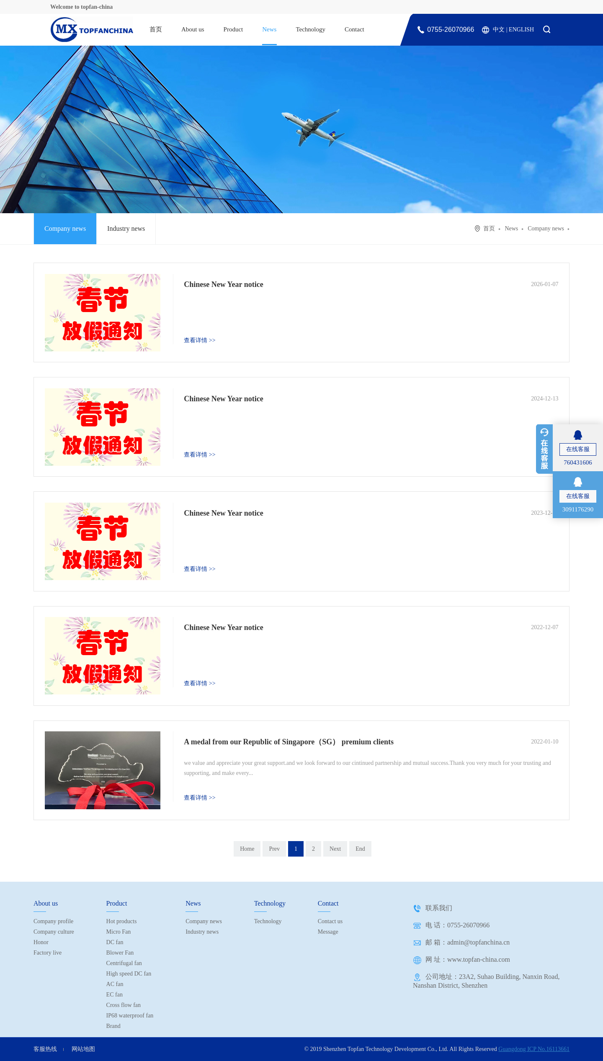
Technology (310, 29)
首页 (155, 29)
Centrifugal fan (124, 963)
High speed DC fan (129, 974)
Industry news (126, 228)
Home (247, 849)
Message (328, 932)
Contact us (330, 921)
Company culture (54, 932)
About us (192, 29)
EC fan (114, 994)
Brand (113, 1026)
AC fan (115, 984)
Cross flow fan (123, 1005)
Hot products (121, 921)
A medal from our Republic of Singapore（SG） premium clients (289, 742)
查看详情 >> (199, 340)
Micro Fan (118, 932)
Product (233, 29)
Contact (354, 29)
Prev (274, 849)
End (360, 849)
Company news (65, 228)
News (269, 29)
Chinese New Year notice (223, 284)
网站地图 (83, 1049)
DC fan (115, 942)
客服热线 (45, 1049)
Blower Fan (120, 953)
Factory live (48, 953)
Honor (41, 942)
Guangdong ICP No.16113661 (534, 1049)
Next (335, 849)
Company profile (53, 921)
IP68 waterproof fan (130, 1015)
